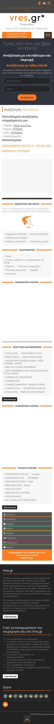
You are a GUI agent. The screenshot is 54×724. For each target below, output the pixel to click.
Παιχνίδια (10, 537)
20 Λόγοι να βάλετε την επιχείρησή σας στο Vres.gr (24, 261)
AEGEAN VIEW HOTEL (15, 478)
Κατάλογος (10, 519)
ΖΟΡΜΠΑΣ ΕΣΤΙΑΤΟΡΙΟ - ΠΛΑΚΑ (19, 481)
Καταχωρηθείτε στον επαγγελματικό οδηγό (17, 35)
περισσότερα (10, 399)
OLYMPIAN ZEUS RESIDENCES (18, 377)
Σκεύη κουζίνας (22, 125)
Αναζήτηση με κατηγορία (16, 237)
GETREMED (33, 478)
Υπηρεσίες (9, 266)
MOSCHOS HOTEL (13, 489)
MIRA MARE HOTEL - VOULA (17, 485)
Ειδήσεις (9, 533)
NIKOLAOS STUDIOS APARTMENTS (20, 367)
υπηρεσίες (34, 8)
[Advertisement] (27, 176)
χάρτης (28, 10)
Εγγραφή (34, 270)
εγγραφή (24, 8)
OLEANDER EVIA (12, 381)
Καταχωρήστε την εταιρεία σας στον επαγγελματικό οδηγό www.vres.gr (27, 555)
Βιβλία (8, 528)
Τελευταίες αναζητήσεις (16, 270)
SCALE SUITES (11, 353)
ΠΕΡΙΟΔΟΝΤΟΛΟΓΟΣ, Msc (16, 474)
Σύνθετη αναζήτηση (39, 234)
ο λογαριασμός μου (11, 8)
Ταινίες (8, 547)
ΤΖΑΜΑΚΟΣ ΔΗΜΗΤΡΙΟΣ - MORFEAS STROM (25, 384)
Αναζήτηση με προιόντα (16, 241)
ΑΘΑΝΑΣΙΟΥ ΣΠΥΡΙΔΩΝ (15, 151)
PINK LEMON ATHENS (32, 357)
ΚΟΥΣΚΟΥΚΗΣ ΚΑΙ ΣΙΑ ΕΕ (34, 388)
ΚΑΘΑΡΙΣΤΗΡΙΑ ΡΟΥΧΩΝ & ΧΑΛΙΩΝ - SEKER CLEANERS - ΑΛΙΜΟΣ (23, 362)
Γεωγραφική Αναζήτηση (16, 234)
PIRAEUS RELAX (12, 357)
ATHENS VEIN (11, 392)
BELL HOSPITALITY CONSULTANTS (20, 500)
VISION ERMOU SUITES (31, 353)
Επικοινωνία (10, 273)
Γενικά (8, 256)
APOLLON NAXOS (13, 496)
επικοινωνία (46, 8)
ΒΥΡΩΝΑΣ (17, 132)
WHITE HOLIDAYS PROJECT (33, 392)
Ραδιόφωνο (10, 542)
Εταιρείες (9, 514)
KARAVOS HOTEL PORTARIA (17, 492)
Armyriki (35, 474)
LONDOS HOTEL (12, 388)
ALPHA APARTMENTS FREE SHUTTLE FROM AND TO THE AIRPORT (26, 372)
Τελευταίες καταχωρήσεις (29, 266)
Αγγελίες (9, 523)
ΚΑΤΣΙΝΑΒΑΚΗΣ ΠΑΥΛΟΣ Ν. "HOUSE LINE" (27, 145)
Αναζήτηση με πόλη (39, 241)
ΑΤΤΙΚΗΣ (17, 129)
